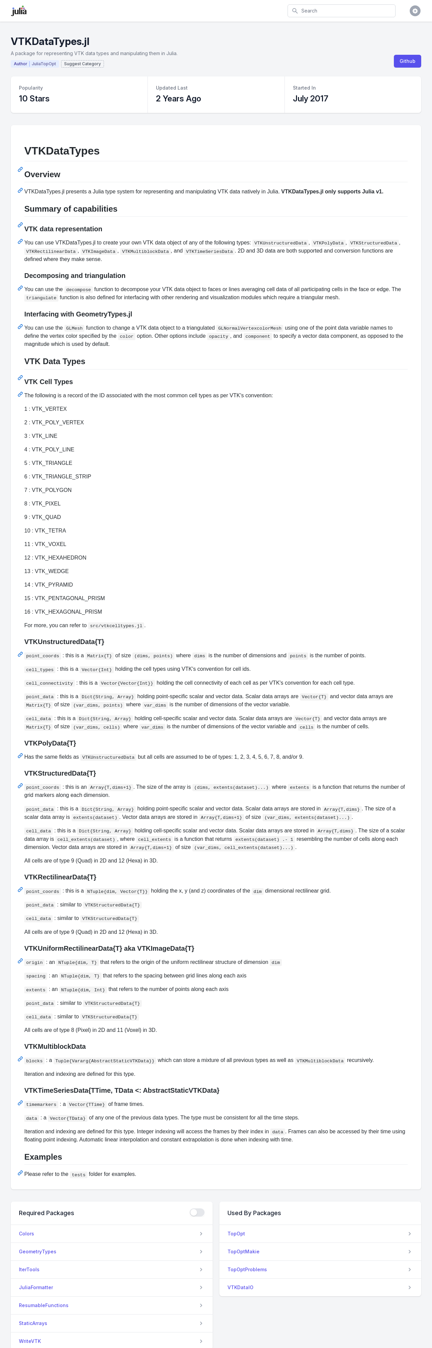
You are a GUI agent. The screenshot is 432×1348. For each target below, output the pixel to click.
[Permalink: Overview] (21, 190)
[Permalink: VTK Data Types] (21, 377)
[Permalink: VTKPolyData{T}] (21, 755)
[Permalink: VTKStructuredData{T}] (21, 785)
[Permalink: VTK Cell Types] (21, 394)
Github (407, 61)
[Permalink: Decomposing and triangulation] (21, 288)
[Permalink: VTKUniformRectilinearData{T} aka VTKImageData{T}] (21, 961)
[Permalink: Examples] (21, 1173)
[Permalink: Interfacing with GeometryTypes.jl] (21, 326)
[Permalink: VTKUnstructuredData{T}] (21, 654)
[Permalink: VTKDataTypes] (21, 169)
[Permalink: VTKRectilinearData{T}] (21, 889)
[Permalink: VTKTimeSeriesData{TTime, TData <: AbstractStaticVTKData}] (21, 1103)
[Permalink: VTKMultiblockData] (21, 1059)
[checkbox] (197, 1212)
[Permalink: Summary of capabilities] (21, 225)
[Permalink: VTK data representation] (21, 241)
